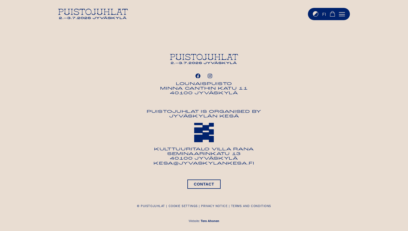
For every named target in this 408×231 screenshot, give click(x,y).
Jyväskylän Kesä (204, 116)
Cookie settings (183, 206)
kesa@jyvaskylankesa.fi (204, 164)
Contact (204, 184)
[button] (342, 14)
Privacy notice (214, 206)
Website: (204, 221)
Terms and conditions (251, 206)
